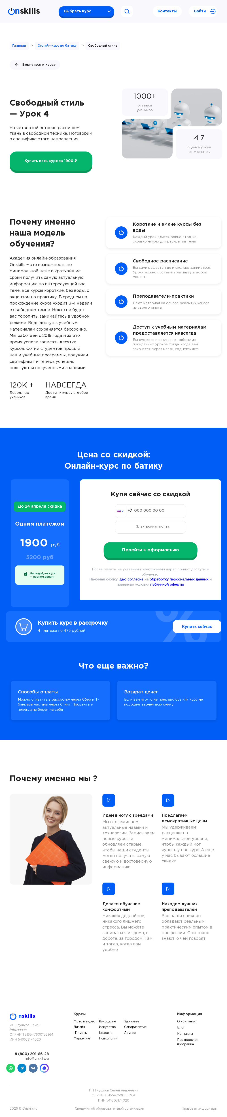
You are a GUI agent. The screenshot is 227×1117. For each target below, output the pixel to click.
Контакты (167, 11)
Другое (130, 1033)
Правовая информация (200, 1108)
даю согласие (131, 579)
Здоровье (131, 1021)
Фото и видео (84, 1021)
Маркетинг (82, 1038)
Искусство (107, 1027)
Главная (19, 45)
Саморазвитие (135, 1027)
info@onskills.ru (37, 1058)
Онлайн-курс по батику (57, 45)
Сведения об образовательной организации (109, 1108)
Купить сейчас (187, 626)
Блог (181, 1027)
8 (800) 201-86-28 (32, 1054)
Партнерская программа (187, 1042)
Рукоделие (107, 1021)
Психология (108, 1038)
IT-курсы (80, 1033)
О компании (186, 1021)
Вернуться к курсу (35, 64)
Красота (105, 1033)
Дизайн (79, 1027)
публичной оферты (167, 584)
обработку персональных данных (179, 579)
